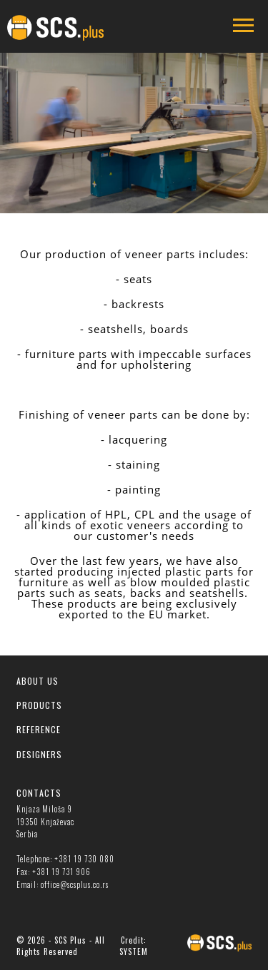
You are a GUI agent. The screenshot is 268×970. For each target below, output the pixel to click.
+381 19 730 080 (84, 858)
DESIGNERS (39, 754)
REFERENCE (38, 729)
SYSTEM (133, 951)
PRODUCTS (39, 705)
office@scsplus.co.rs (75, 884)
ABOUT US (37, 681)
